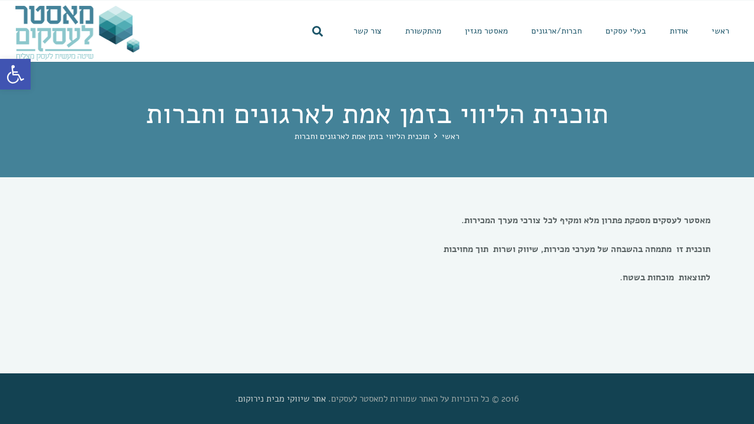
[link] (15, 74)
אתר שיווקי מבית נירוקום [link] (282, 399)
